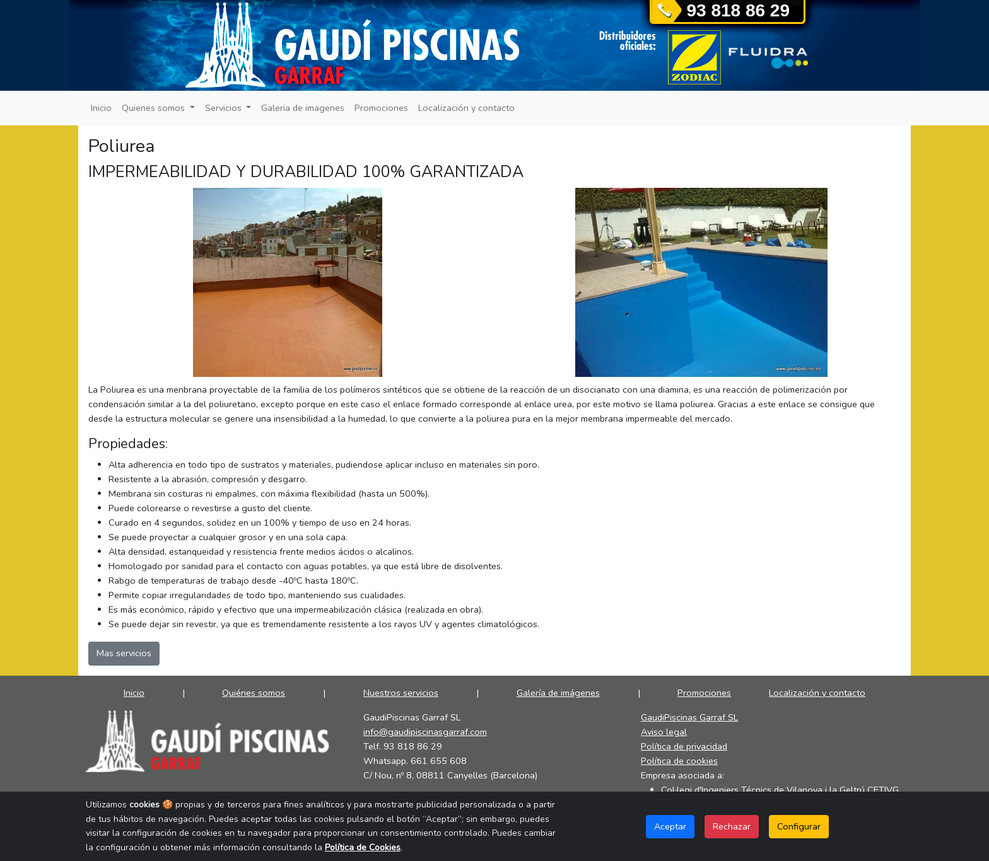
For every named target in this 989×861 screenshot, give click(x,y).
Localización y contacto (466, 107)
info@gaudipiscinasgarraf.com (425, 731)
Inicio (101, 107)
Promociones (381, 107)
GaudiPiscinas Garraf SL (689, 717)
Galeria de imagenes (302, 107)
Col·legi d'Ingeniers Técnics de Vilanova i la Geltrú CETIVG (780, 789)
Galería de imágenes (558, 692)
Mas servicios (124, 653)
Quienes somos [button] (154, 107)
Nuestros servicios (400, 692)
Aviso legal (664, 731)
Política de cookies (679, 760)
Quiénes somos (253, 692)
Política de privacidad (684, 746)
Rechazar (732, 826)
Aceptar (670, 826)
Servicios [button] (224, 107)
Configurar (799, 826)
